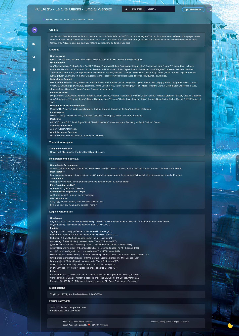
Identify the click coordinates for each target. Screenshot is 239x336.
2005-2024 (96, 294)
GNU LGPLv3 (103, 224)
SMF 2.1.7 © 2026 (59, 307)
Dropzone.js (56, 261)
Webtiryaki (104, 325)
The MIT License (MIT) (101, 231)
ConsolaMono (57, 278)
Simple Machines (77, 307)
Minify (53, 264)
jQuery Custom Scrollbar (62, 244)
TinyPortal (154, 322)
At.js (52, 251)
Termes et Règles (172, 322)
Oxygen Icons (57, 224)
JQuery (53, 231)
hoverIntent (55, 234)
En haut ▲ (185, 322)
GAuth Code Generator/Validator (66, 258)
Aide (162, 322)
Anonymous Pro (58, 274)
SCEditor (54, 238)
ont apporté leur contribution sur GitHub (162, 168)
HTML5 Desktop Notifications (64, 254)
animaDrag (55, 241)
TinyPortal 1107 (58, 294)
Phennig (54, 281)
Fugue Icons (56, 221)
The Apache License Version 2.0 (133, 254)
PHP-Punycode (57, 268)
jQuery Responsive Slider (62, 248)
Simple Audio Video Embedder (65, 310)
